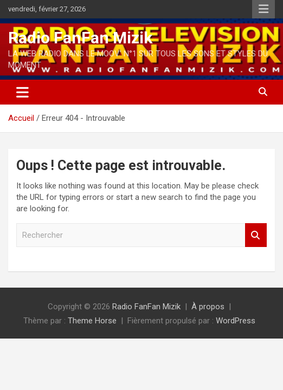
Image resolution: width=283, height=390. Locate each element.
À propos (207, 306)
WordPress (235, 321)
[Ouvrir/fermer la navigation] (22, 92)
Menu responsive (263, 9)
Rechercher (256, 235)
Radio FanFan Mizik (80, 37)
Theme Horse (92, 321)
